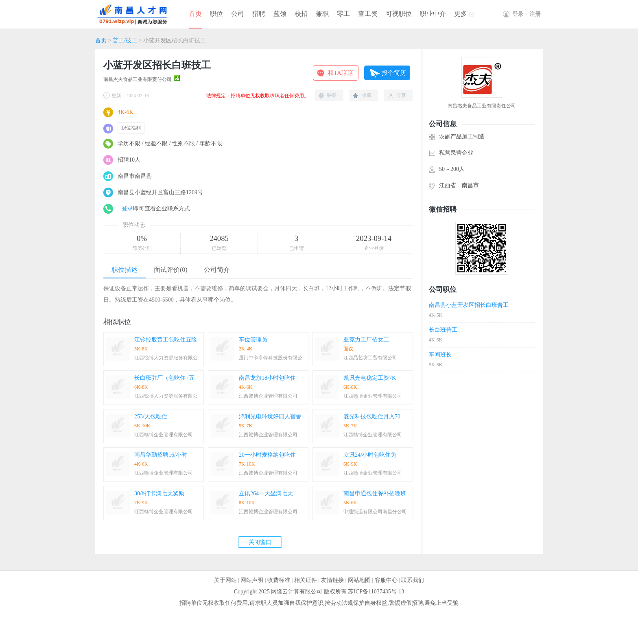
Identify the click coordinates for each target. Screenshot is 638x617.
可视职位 (399, 13)
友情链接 (332, 580)
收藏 (366, 95)
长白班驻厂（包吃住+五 (164, 378)
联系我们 (412, 580)
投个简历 (394, 73)
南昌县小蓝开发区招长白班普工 (469, 305)
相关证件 (305, 580)
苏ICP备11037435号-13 (376, 592)
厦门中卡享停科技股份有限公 (270, 358)
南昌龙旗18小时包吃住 (267, 378)
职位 (216, 13)
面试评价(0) (171, 269)
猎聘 (258, 13)
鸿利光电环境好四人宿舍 (270, 417)
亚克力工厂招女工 (366, 340)
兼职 (322, 13)
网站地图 (359, 580)
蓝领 (279, 13)
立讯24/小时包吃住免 (369, 455)
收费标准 (278, 580)
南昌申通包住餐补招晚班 (374, 493)
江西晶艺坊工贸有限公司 (370, 358)
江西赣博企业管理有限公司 (268, 396)
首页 (195, 13)
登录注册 (526, 14)
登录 (127, 209)
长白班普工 (443, 330)
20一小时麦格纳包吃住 (267, 455)
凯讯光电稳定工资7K (369, 378)
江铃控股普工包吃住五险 (165, 340)
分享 (401, 95)
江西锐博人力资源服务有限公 (166, 358)
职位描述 (124, 269)
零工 (343, 13)
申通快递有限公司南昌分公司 (375, 511)
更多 (460, 13)
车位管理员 (253, 340)
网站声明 (251, 580)
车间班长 (440, 355)
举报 (331, 95)
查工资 (368, 13)
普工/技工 (125, 40)
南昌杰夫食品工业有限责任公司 (137, 79)
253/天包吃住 (150, 417)
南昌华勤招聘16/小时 (160, 455)
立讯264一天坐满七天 (266, 493)
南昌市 (470, 185)
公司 (237, 13)
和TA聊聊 (341, 73)
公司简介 (217, 269)
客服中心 (386, 580)
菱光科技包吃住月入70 (371, 417)
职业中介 (433, 13)
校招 (301, 13)
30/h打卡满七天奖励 (159, 493)
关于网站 (225, 580)
